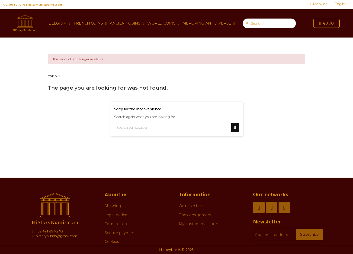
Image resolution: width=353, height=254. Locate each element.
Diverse (224, 23)
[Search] (176, 127)
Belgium (60, 23)
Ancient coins (127, 23)
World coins (163, 23)
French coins (90, 23)
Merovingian (197, 23)
